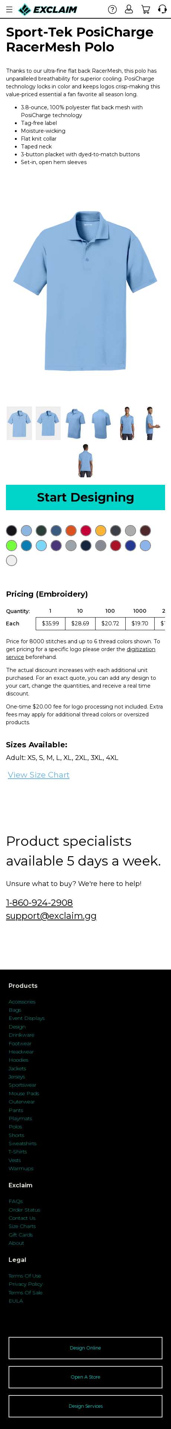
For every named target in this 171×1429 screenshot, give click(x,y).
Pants (16, 1110)
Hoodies (18, 1059)
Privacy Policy (25, 1284)
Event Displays (27, 1018)
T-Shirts (18, 1151)
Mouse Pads (24, 1093)
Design (17, 1026)
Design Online (85, 1348)
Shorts (16, 1135)
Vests (15, 1160)
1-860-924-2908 (39, 902)
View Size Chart (39, 774)
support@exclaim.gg (51, 915)
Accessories (22, 1001)
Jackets (17, 1068)
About (16, 1243)
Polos (15, 1126)
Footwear (20, 1043)
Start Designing (85, 497)
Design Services (86, 1406)
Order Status (24, 1209)
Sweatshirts (22, 1143)
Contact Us (22, 1218)
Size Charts (22, 1226)
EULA (16, 1300)
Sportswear (22, 1084)
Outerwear (22, 1101)
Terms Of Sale (25, 1292)
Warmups (21, 1168)
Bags (15, 1009)
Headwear (21, 1051)
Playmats (20, 1118)
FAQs (16, 1201)
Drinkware (21, 1034)
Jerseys (17, 1076)
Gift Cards (21, 1234)
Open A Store (85, 1377)
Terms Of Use (25, 1275)
